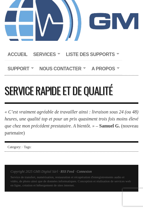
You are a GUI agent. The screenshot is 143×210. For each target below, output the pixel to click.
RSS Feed (67, 171)
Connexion (84, 171)
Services (45, 54)
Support (19, 69)
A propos (104, 69)
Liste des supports (91, 54)
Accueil (17, 54)
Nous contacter (61, 69)
